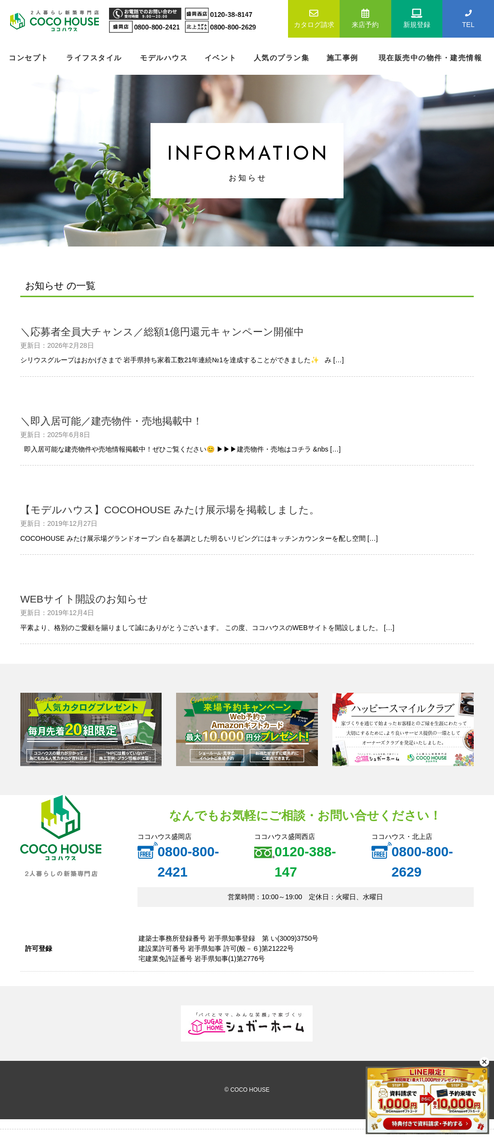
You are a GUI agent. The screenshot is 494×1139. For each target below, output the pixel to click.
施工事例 (342, 58)
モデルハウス (164, 58)
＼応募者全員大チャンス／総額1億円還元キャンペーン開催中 (162, 331)
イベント (220, 58)
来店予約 (365, 17)
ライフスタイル (94, 58)
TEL (468, 17)
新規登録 (417, 17)
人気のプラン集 (282, 58)
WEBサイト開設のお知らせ (84, 598)
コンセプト (29, 58)
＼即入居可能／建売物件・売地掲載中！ (111, 420)
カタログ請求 (314, 17)
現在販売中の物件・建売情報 (430, 58)
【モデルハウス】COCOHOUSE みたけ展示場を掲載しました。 (169, 509)
